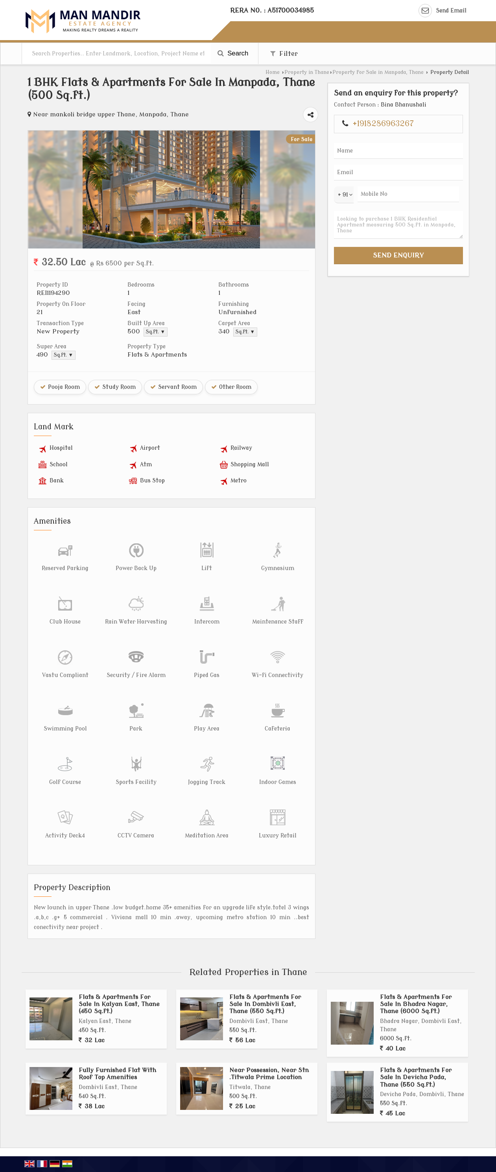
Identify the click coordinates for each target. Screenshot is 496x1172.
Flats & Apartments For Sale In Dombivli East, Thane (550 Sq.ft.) (265, 1004)
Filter (284, 53)
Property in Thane (306, 72)
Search (233, 53)
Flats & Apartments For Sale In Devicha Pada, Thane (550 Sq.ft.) (416, 1077)
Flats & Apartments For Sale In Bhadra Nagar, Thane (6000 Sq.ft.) (416, 1004)
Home (273, 72)
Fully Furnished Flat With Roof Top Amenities (117, 1074)
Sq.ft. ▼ (155, 332)
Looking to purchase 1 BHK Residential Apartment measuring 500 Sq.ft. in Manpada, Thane (398, 225)
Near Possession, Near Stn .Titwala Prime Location (269, 1074)
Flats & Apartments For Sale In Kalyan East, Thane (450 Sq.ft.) (119, 1004)
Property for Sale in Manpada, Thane (378, 72)
